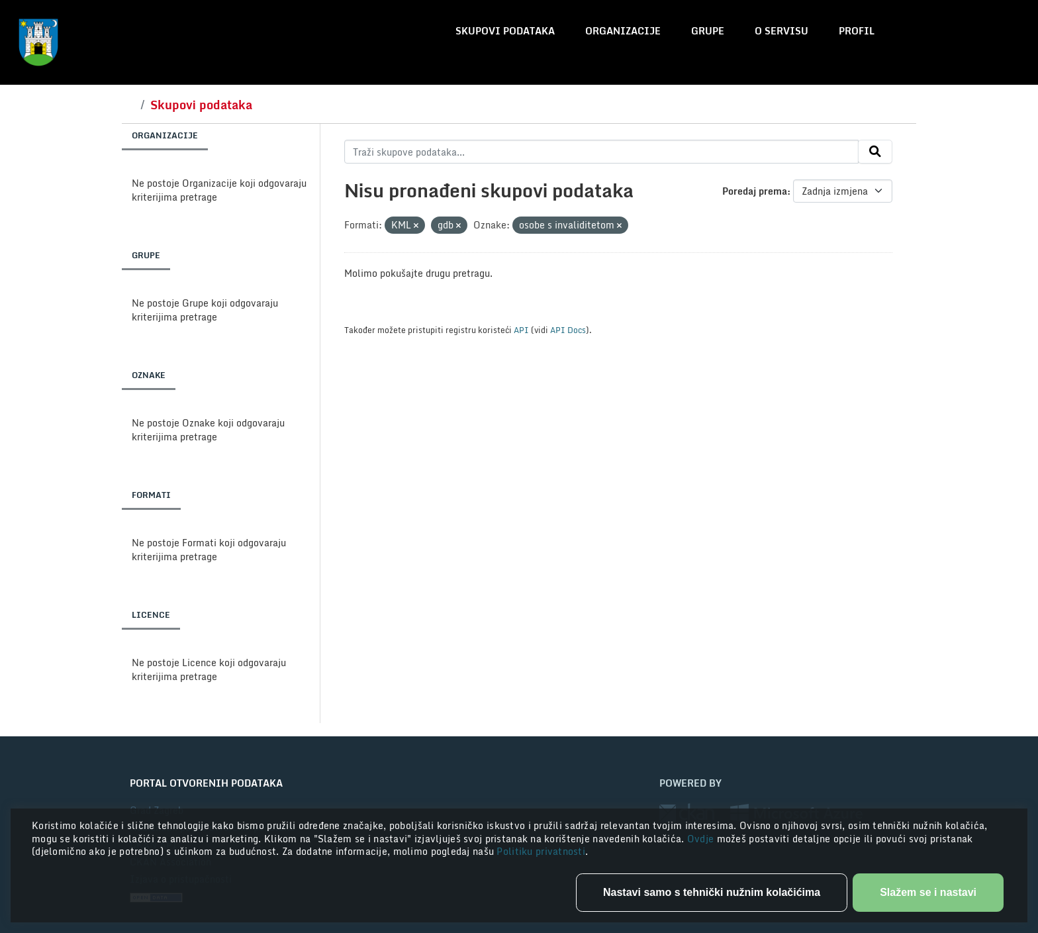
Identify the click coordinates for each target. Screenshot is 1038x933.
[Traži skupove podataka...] (601, 152)
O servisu (781, 30)
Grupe (707, 30)
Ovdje (702, 838)
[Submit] (875, 152)
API (521, 329)
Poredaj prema (754, 191)
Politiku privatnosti (540, 851)
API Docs (568, 329)
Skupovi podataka (505, 30)
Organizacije (623, 30)
